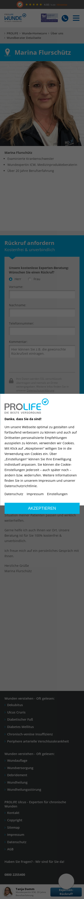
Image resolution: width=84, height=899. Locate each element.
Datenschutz (13, 494)
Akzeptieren (42, 508)
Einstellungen (57, 494)
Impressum (35, 494)
